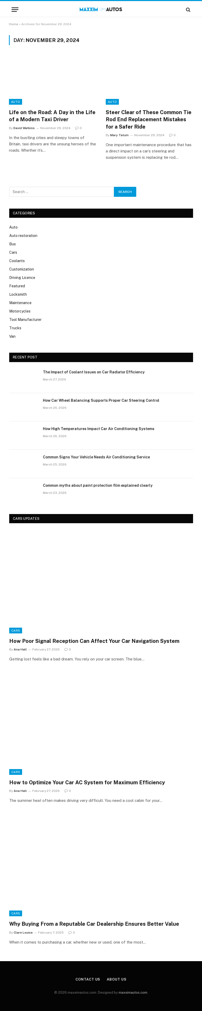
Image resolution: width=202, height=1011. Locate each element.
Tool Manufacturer (25, 319)
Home (13, 24)
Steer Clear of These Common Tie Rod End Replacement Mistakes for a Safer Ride (148, 119)
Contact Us (87, 979)
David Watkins (24, 128)
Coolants (17, 261)
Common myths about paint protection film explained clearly (98, 485)
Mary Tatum (119, 135)
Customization (21, 269)
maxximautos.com (133, 992)
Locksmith (18, 294)
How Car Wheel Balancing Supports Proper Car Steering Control (101, 400)
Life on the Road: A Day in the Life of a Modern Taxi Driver (52, 116)
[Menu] (15, 9)
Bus (12, 244)
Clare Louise (23, 932)
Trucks (15, 328)
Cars (13, 252)
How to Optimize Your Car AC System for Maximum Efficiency (87, 782)
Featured (17, 286)
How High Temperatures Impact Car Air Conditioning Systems (98, 429)
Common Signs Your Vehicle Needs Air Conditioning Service (96, 457)
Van (12, 336)
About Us (116, 979)
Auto (15, 101)
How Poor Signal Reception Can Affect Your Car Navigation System (94, 641)
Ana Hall (20, 649)
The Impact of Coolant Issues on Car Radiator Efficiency (94, 372)
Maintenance (20, 303)
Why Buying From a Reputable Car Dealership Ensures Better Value (94, 924)
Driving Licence (22, 278)
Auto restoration (23, 236)
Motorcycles (20, 311)
